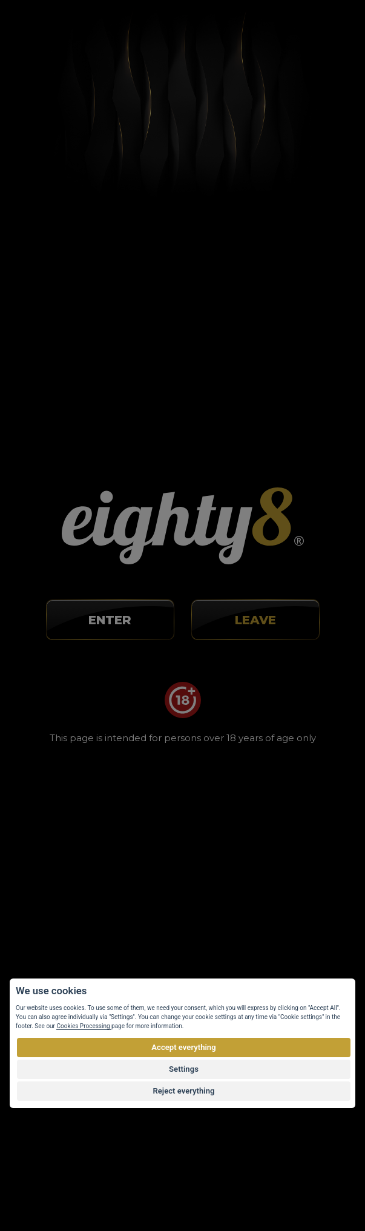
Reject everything (183, 1090)
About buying (57, 827)
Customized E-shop (197, 1184)
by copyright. (245, 1159)
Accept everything (183, 1047)
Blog (38, 862)
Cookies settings (63, 934)
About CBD (52, 845)
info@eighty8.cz (68, 518)
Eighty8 (311, 1184)
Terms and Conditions (74, 881)
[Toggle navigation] (320, 32)
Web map (49, 951)
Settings (184, 1069)
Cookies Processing (83, 1026)
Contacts (47, 916)
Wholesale (50, 898)
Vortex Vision (79, 1184)
